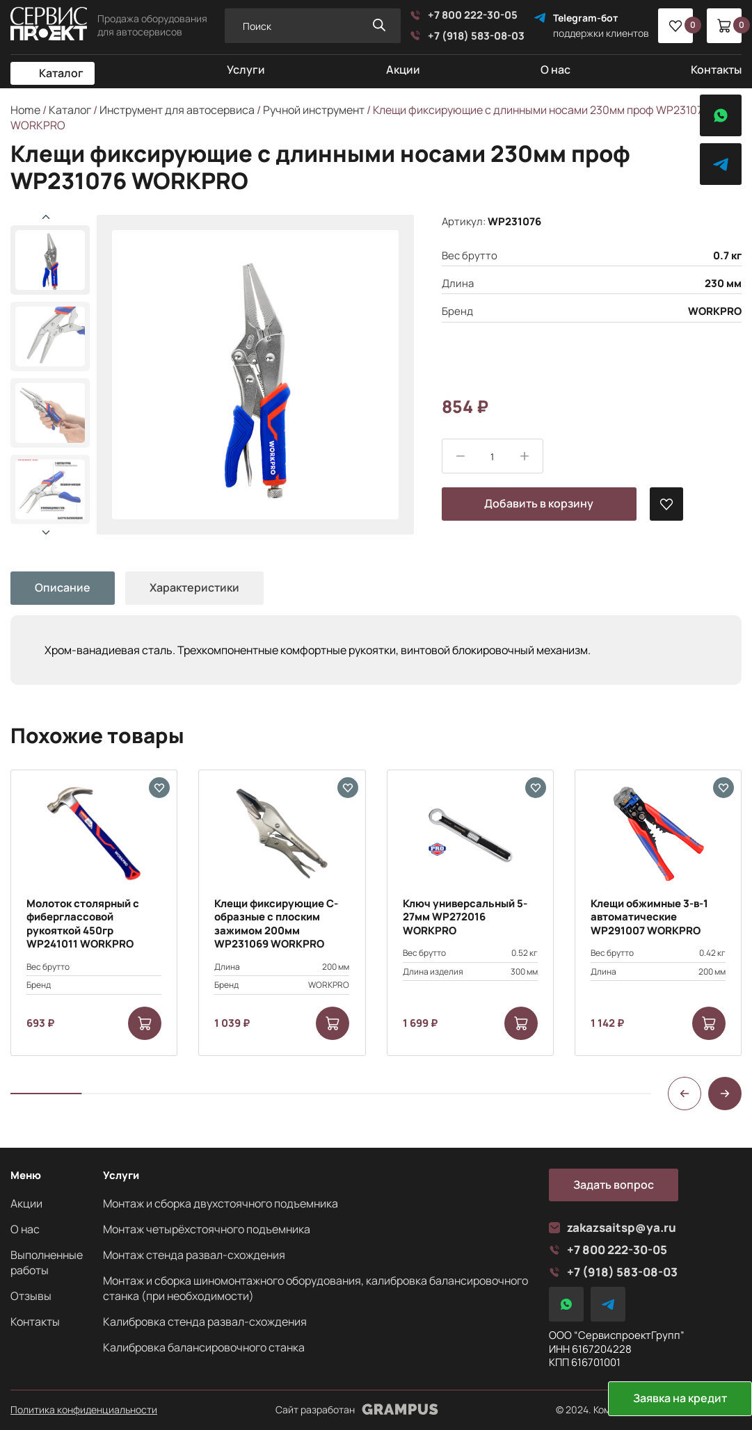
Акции (403, 69)
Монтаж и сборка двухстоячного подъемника (220, 1203)
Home (25, 109)
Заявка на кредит (680, 1398)
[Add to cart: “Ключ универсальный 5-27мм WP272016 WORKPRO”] (521, 1023)
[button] (46, 532)
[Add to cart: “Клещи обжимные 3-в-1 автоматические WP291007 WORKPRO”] (709, 1023)
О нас (555, 69)
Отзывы (30, 1295)
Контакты (716, 69)
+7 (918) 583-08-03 (467, 35)
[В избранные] (666, 504)
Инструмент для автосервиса (177, 109)
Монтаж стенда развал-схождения (194, 1254)
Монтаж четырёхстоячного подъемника (206, 1229)
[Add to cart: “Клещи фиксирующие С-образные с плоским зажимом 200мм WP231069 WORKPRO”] (332, 1023)
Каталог (61, 73)
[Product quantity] (492, 457)
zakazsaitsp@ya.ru (612, 1227)
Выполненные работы (46, 1262)
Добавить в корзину (538, 503)
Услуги (246, 70)
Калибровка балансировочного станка (204, 1347)
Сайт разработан (356, 1410)
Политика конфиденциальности (83, 1410)
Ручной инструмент (314, 109)
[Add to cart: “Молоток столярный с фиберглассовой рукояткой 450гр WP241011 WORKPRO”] (144, 1023)
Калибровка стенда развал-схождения (205, 1321)
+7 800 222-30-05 (464, 15)
